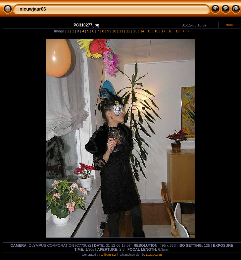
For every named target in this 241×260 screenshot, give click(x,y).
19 (177, 31)
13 (135, 31)
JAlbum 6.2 (108, 254)
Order (229, 25)
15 (149, 31)
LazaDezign (154, 254)
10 (114, 31)
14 (142, 31)
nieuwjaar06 (33, 9)
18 (170, 31)
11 (121, 31)
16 (156, 31)
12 (128, 31)
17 (163, 31)
